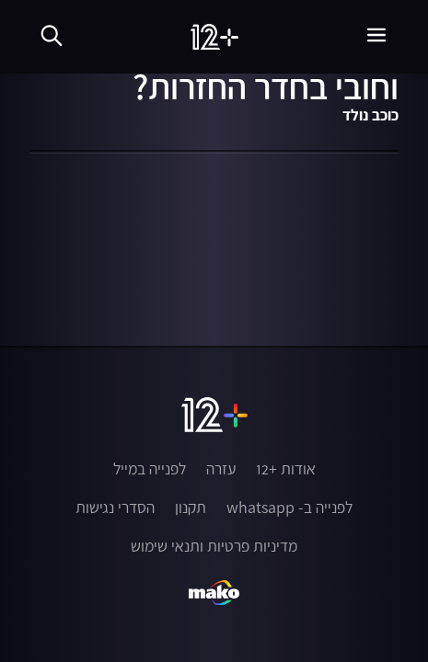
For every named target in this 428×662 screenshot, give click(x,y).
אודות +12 (286, 469)
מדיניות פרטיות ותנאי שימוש (214, 546)
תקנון (190, 507)
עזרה (221, 469)
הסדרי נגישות (115, 507)
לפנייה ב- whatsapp (289, 507)
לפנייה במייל (149, 469)
